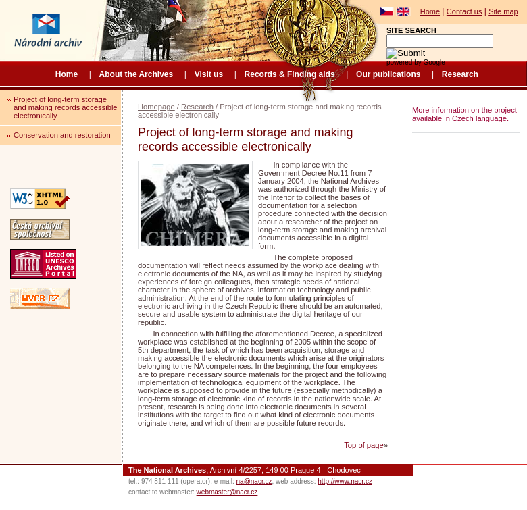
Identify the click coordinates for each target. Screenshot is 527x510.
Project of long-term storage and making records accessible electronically (66, 107)
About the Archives (136, 74)
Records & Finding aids (290, 74)
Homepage (156, 107)
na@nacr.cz (254, 481)
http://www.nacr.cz (345, 481)
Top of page (363, 445)
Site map (503, 11)
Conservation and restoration (62, 135)
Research (460, 74)
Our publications (388, 74)
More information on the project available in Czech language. (464, 114)
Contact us (464, 11)
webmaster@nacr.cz (227, 492)
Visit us (209, 74)
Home (430, 11)
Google (434, 62)
